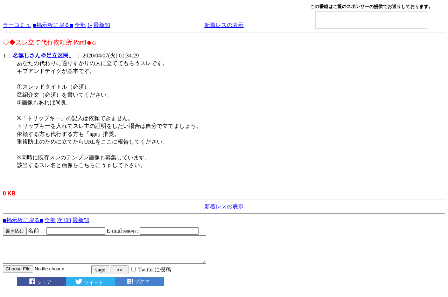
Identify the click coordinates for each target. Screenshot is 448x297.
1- (89, 25)
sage (100, 275)
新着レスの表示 (224, 25)
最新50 (101, 25)
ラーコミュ (17, 25)
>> (119, 275)
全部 (80, 25)
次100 (64, 220)
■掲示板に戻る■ (53, 25)
